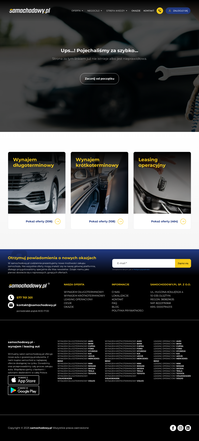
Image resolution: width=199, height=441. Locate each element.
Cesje (68, 303)
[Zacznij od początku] (99, 78)
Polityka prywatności (127, 310)
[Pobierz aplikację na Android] (23, 390)
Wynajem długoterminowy (84, 291)
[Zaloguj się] (178, 10)
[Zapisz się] (183, 263)
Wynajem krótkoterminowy (84, 295)
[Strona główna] (29, 11)
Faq (114, 303)
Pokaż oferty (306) (43, 221)
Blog (115, 306)
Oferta (78, 11)
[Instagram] (180, 428)
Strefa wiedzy (117, 11)
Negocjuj (95, 11)
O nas (116, 291)
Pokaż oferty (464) (168, 221)
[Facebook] (173, 428)
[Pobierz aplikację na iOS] (23, 380)
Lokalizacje (120, 295)
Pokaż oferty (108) (106, 221)
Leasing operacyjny (78, 299)
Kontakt (148, 10)
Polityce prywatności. (142, 269)
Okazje (136, 10)
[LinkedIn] (188, 428)
